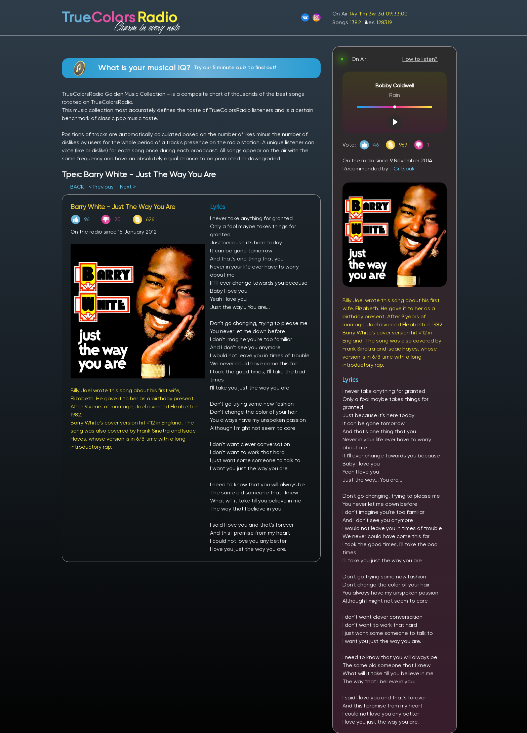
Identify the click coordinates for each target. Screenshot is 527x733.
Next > (128, 187)
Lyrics (350, 379)
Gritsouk (404, 168)
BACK (77, 187)
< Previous (101, 187)
